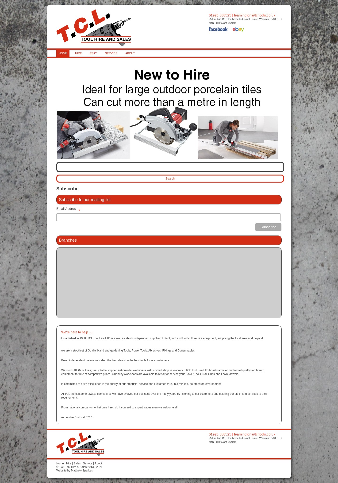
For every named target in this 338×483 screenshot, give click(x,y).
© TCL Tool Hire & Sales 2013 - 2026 (79, 467)
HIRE (78, 53)
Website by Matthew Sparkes (74, 470)
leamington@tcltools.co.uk (254, 15)
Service (87, 463)
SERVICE (111, 53)
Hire (68, 463)
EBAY (93, 53)
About (98, 463)
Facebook (218, 30)
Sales (77, 463)
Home (60, 463)
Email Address (68, 210)
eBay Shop (238, 30)
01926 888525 (220, 15)
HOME (63, 53)
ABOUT (130, 53)
